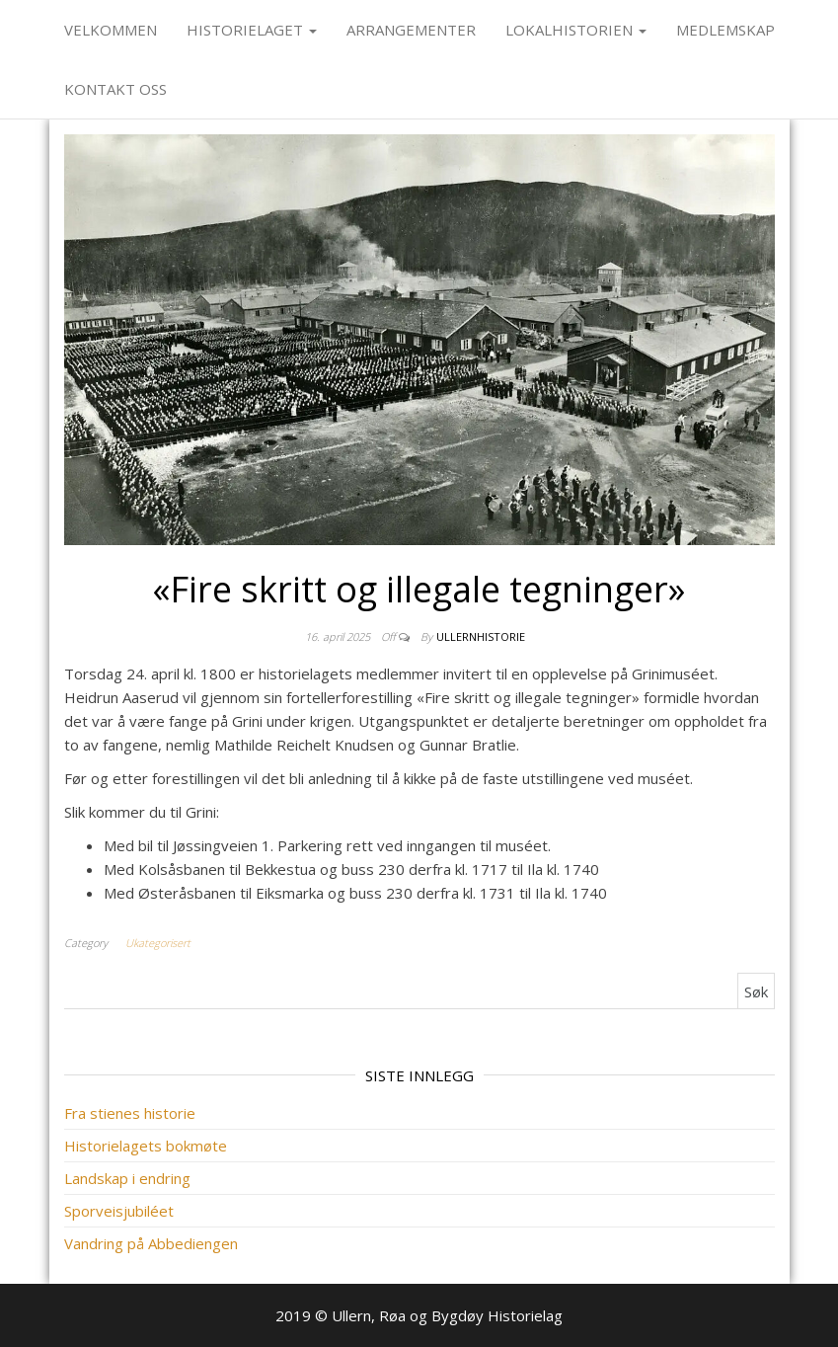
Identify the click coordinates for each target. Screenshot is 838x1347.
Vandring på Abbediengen (151, 1243)
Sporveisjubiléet (119, 1211)
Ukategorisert (157, 942)
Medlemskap (725, 30)
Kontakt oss (115, 89)
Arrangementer (411, 30)
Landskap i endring (127, 1178)
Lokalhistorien (576, 30)
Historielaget (252, 30)
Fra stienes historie (129, 1113)
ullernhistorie (480, 636)
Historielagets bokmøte (145, 1145)
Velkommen (110, 30)
